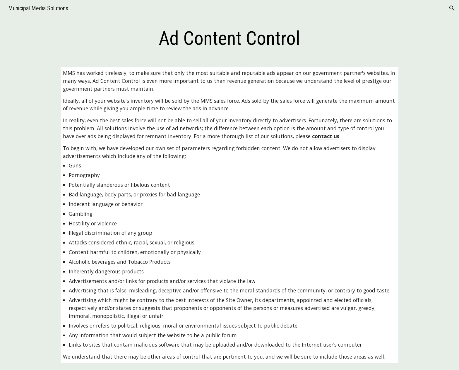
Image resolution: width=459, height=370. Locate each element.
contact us (325, 136)
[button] (452, 8)
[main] (229, 39)
